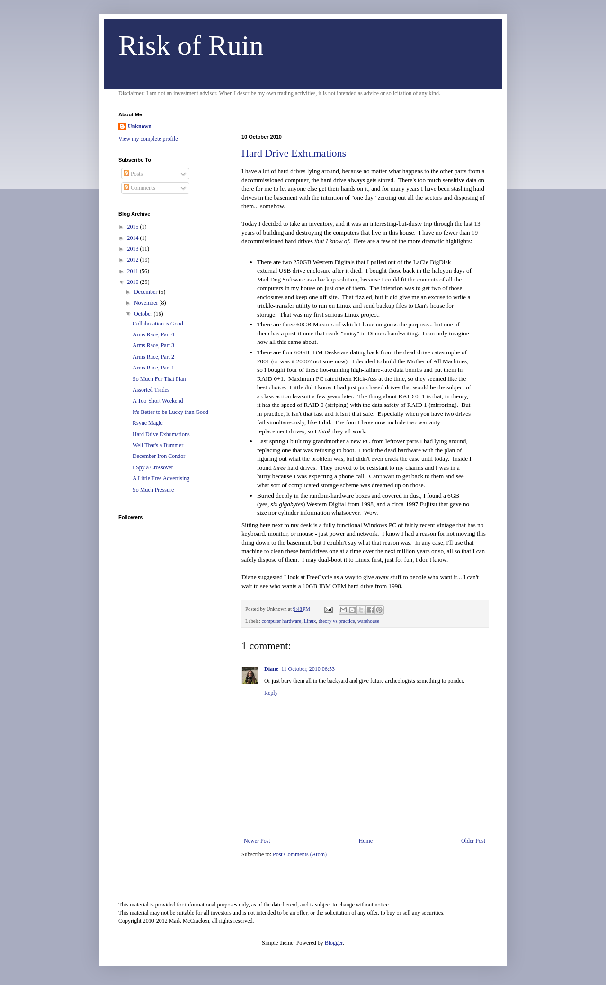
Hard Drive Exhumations (293, 153)
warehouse (368, 621)
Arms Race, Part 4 (153, 334)
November (147, 302)
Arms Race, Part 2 (153, 356)
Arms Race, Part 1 (153, 367)
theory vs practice (337, 621)
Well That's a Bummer (158, 445)
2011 (133, 271)
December (146, 292)
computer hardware (281, 621)
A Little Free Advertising (161, 478)
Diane (271, 669)
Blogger (334, 943)
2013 (133, 249)
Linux (310, 621)
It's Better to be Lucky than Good (170, 412)
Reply (271, 692)
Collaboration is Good (158, 323)
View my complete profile (148, 138)
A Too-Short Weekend (158, 400)
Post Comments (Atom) (300, 854)
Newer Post (257, 840)
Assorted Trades (151, 390)
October (144, 313)
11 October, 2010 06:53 (308, 669)
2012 (133, 259)
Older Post (473, 840)
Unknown (140, 126)
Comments (139, 188)
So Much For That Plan (159, 379)
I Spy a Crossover (153, 467)
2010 (133, 282)
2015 (133, 226)
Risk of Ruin (191, 45)
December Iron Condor (159, 456)
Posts (133, 173)
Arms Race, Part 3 (153, 345)
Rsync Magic (148, 423)
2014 (133, 238)
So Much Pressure (153, 489)
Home (366, 840)
